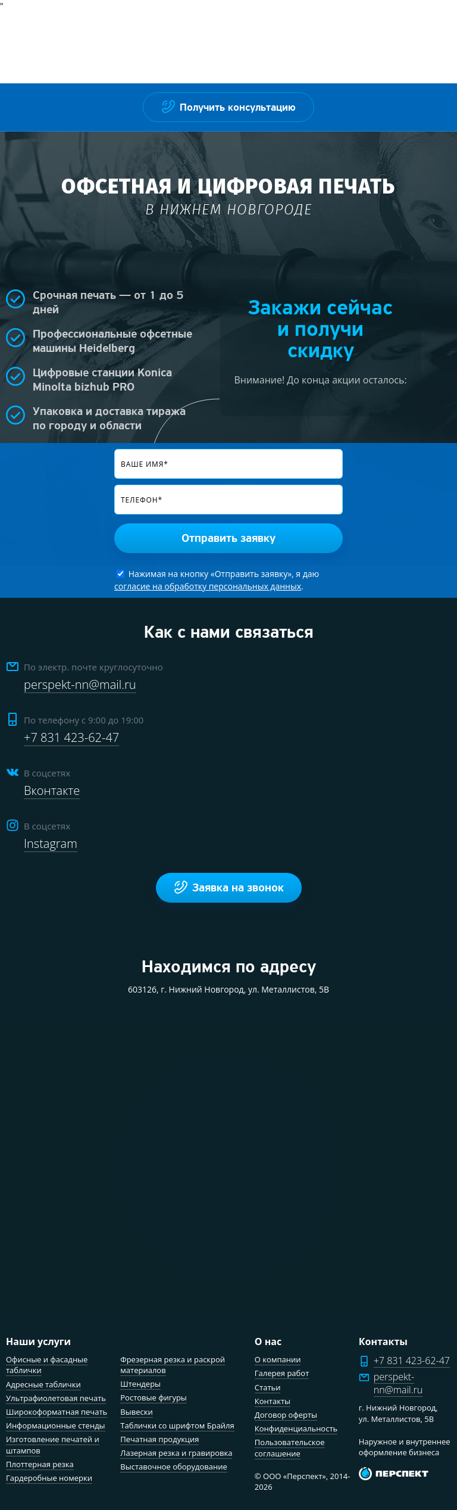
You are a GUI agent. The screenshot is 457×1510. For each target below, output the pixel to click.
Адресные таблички (43, 1384)
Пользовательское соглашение (290, 1447)
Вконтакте (52, 790)
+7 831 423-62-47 (71, 737)
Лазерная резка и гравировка (176, 1452)
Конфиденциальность (296, 1428)
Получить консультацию (228, 106)
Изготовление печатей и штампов (52, 1444)
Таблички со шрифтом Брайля (177, 1425)
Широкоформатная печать (56, 1411)
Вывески (136, 1411)
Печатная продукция (159, 1439)
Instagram (50, 843)
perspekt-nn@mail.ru (80, 684)
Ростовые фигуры (153, 1397)
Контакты (272, 1401)
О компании (278, 1359)
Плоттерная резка (40, 1464)
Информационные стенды (55, 1425)
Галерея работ (282, 1373)
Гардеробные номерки (49, 1477)
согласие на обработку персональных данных (207, 586)
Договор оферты (286, 1414)
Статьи (268, 1387)
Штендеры (140, 1383)
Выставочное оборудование (173, 1466)
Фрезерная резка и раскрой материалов (172, 1364)
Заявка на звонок (229, 887)
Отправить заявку (228, 538)
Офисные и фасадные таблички (46, 1364)
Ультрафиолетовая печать (56, 1398)
